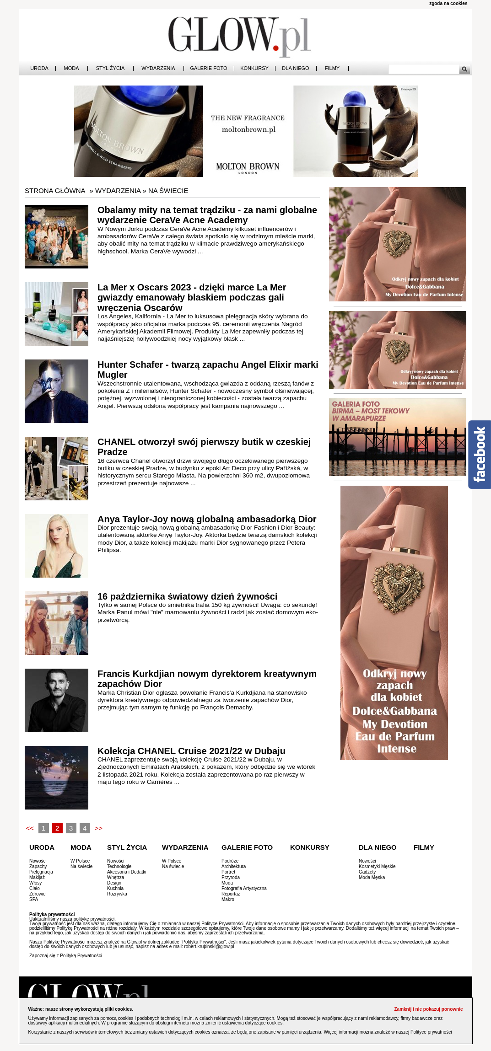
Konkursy (254, 68)
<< (30, 828)
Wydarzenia (158, 68)
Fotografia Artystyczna (244, 888)
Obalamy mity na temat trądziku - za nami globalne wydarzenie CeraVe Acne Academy (207, 215)
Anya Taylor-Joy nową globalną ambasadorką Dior (207, 519)
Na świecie (168, 190)
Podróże (229, 860)
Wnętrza (115, 877)
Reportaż (230, 893)
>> (98, 828)
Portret (228, 871)
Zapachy (38, 866)
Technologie (119, 866)
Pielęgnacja (41, 871)
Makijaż (37, 877)
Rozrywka (117, 893)
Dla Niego (295, 68)
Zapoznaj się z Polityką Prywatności (65, 955)
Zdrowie (37, 893)
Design (114, 882)
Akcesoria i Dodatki (126, 871)
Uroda (39, 68)
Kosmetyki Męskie (377, 866)
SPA (33, 899)
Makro (227, 899)
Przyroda (230, 877)
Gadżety (367, 871)
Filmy (332, 68)
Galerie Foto (208, 68)
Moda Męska (372, 877)
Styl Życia (110, 68)
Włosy (35, 882)
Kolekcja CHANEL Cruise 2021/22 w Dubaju (191, 751)
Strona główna (55, 190)
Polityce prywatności (431, 1032)
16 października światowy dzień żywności (187, 596)
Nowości (38, 860)
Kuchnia (115, 888)
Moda (71, 68)
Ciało (34, 888)
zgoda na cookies (448, 3)
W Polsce (80, 860)
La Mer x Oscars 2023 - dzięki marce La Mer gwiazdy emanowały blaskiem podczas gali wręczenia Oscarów (191, 297)
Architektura (233, 866)
